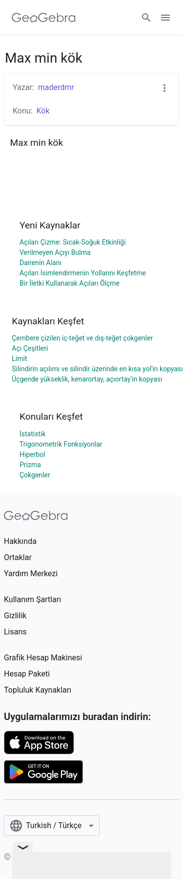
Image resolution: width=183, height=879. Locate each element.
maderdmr (56, 87)
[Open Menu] (165, 17)
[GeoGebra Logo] (44, 18)
